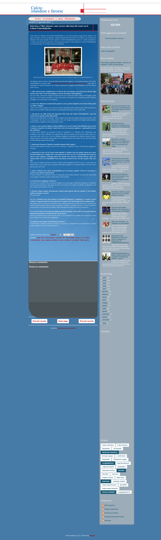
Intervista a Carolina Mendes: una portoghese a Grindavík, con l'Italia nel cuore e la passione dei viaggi (120, 142)
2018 (105, 323)
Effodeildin (106, 448)
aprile (104, 300)
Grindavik (58, 237)
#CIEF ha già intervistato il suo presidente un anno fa (69, 83)
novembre (106, 320)
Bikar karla (120, 477)
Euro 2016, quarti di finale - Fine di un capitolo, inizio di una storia (116, 63)
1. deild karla (121, 456)
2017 (105, 289)
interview (115, 474)
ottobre (105, 317)
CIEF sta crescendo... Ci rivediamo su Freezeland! (120, 222)
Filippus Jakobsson (111, 509)
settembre (106, 314)
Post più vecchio (87, 321)
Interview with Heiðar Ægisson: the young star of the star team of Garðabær (120, 209)
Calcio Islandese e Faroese (114, 38)
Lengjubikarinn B (124, 492)
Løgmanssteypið (108, 467)
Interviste (105, 481)
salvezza (61, 240)
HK (64, 237)
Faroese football (108, 492)
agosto (105, 311)
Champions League (120, 459)
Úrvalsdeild (117, 448)
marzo (104, 297)
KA (83, 237)
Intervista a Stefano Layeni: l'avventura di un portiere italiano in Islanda (120, 193)
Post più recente (39, 321)
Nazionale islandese (109, 452)
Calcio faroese (122, 445)
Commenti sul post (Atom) (66, 328)
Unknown (108, 520)
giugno (105, 305)
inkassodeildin (70, 237)
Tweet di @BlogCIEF (108, 51)
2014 (105, 280)
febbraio (105, 294)
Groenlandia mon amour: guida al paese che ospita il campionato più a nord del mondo (120, 161)
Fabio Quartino (110, 505)
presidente (54, 240)
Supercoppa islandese (110, 488)
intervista (78, 237)
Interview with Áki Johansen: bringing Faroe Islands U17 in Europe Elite (120, 125)
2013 (105, 277)
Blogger (92, 535)
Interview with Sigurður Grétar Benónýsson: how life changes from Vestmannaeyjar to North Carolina (120, 177)
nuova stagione (46, 240)
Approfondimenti (123, 463)
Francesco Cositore (111, 513)
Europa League (107, 456)
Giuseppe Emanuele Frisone (114, 517)
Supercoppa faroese (109, 485)
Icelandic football (119, 481)
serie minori (75, 240)
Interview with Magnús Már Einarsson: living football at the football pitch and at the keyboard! (120, 108)
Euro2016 (123, 485)
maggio (105, 303)
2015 (105, 283)
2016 (42, 237)
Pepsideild (106, 459)
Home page (63, 321)
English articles (107, 477)
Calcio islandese (50, 237)
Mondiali (105, 474)
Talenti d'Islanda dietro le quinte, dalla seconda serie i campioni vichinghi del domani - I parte (120, 255)
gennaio (105, 291)
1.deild (38, 237)
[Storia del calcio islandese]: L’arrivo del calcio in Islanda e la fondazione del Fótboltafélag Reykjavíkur (120, 239)
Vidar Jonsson (84, 240)
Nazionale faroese (108, 470)
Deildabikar (121, 467)
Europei (121, 470)
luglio (104, 308)
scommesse (67, 240)
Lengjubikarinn (107, 463)
